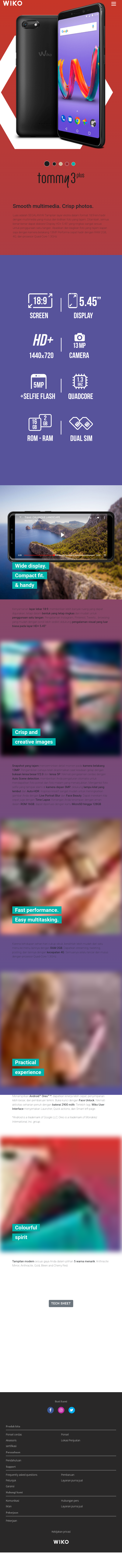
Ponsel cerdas (14, 1434)
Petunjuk (11, 1480)
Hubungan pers (70, 1500)
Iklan (9, 1506)
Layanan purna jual (72, 1480)
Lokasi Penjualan (70, 1440)
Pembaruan (67, 1474)
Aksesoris (11, 1440)
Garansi (10, 1486)
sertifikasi (11, 1446)
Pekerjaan (11, 1520)
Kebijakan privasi (61, 1531)
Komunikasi (12, 1500)
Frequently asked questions (21, 1474)
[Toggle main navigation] (113, 4)
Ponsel (65, 1434)
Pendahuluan (13, 1460)
